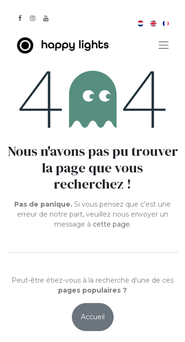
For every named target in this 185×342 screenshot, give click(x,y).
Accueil (93, 317)
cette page (111, 224)
